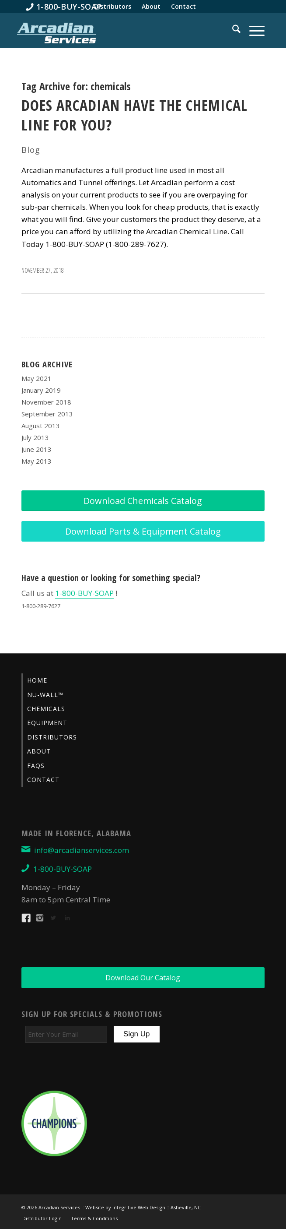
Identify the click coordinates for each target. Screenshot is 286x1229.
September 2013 (47, 413)
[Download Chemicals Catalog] (143, 500)
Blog (30, 149)
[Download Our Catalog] (143, 977)
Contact (43, 779)
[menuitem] (63, 6)
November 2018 (46, 402)
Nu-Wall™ (45, 694)
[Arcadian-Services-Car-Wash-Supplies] (56, 32)
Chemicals (46, 708)
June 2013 (36, 449)
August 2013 (40, 425)
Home (37, 680)
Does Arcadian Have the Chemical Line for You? (134, 114)
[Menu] (253, 30)
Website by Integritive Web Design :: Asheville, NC (143, 1207)
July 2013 (35, 437)
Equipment (47, 722)
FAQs (36, 765)
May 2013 (36, 461)
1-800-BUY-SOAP (84, 593)
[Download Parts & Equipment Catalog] (143, 531)
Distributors (52, 737)
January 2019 (41, 390)
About (39, 751)
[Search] (232, 30)
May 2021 (36, 378)
